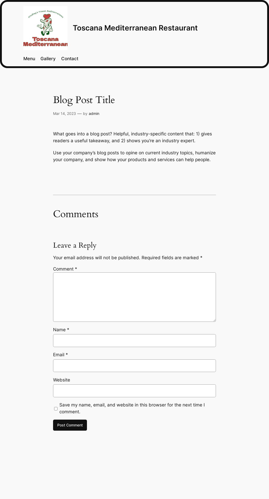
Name (61, 329)
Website (61, 380)
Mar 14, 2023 (64, 113)
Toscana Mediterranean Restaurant (135, 27)
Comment (65, 269)
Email (60, 354)
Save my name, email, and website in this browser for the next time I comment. (132, 408)
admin (94, 113)
